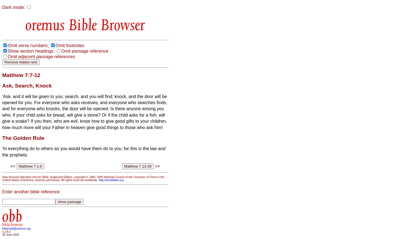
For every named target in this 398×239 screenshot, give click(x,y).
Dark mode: (13, 7)
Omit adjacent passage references (41, 56)
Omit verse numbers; (28, 45)
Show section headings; (31, 51)
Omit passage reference (84, 51)
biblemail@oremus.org (16, 228)
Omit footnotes (70, 45)
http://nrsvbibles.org (111, 180)
